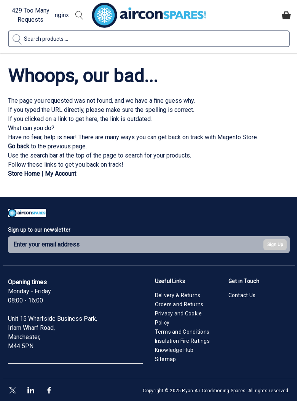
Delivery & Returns (178, 295)
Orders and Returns (179, 304)
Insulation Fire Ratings (182, 341)
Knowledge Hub (174, 350)
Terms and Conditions (182, 332)
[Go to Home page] (149, 15)
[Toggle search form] (79, 15)
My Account (60, 173)
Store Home (24, 173)
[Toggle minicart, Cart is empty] (286, 15)
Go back (18, 146)
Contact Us (242, 295)
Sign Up (275, 244)
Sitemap (165, 359)
